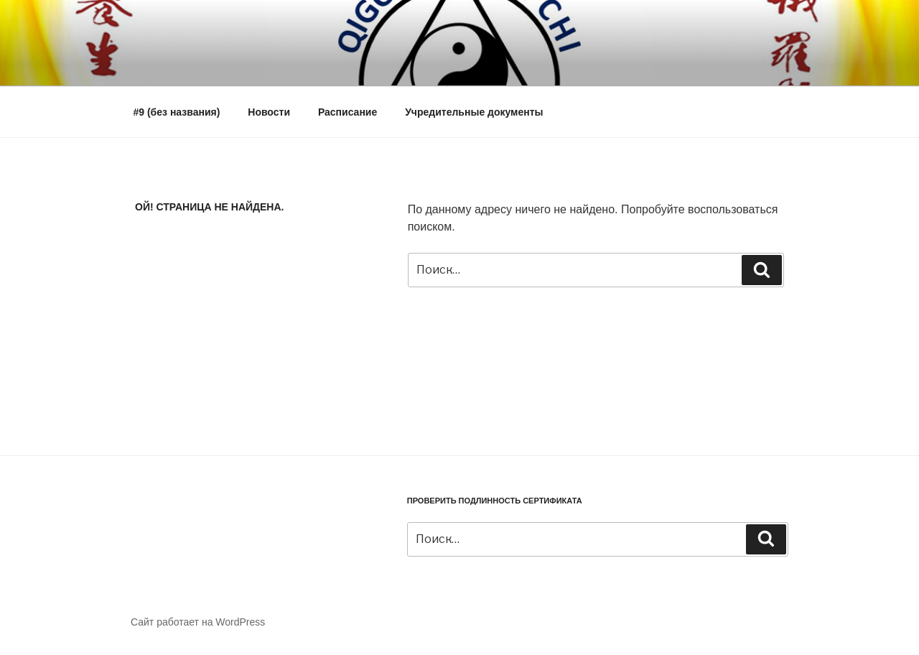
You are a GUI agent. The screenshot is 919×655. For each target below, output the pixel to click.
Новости (269, 112)
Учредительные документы (474, 112)
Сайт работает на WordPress (198, 622)
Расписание (347, 112)
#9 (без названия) (177, 112)
